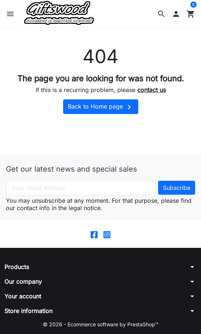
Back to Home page (101, 107)
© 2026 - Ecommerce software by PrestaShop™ (100, 324)
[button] (161, 14)
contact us (151, 89)
